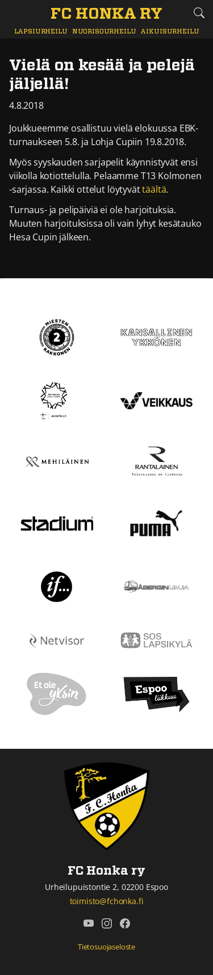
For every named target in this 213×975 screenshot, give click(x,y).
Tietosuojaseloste (106, 947)
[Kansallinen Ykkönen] (156, 336)
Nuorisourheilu (104, 31)
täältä (154, 189)
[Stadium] (56, 522)
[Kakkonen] (57, 336)
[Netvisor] (56, 639)
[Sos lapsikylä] (156, 639)
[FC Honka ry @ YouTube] (89, 923)
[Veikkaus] (156, 399)
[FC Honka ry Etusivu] (106, 15)
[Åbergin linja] (156, 585)
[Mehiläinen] (56, 461)
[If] (57, 585)
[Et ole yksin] (57, 693)
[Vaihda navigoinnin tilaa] (14, 13)
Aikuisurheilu (169, 31)
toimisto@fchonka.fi (107, 901)
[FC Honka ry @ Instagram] (107, 923)
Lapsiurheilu (41, 31)
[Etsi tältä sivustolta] (198, 12)
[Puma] (156, 522)
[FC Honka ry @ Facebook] (125, 923)
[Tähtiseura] (56, 399)
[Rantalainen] (156, 461)
